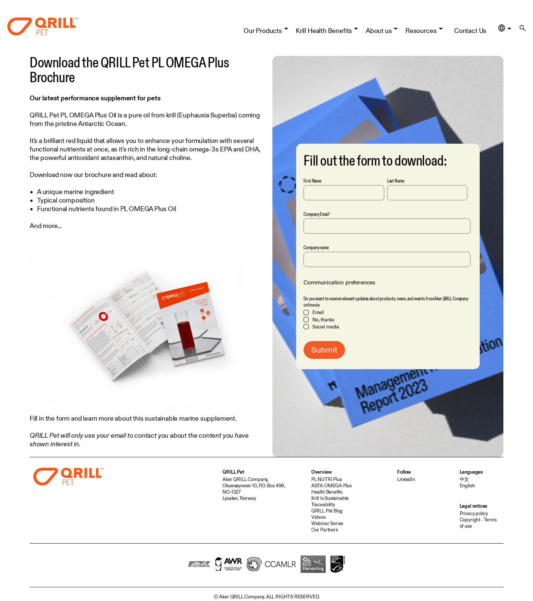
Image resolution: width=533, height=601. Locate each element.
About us (379, 28)
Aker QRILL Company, (245, 479)
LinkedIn (406, 479)
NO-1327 (231, 492)
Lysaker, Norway (239, 498)
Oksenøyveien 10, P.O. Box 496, (253, 485)
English (467, 485)
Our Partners (324, 529)
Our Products (263, 28)
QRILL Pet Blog (327, 511)
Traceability (323, 504)
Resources (420, 28)
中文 (464, 479)
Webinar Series (327, 523)
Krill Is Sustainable (330, 498)
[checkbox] (387, 319)
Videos (318, 517)
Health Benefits (326, 492)
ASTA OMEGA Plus (331, 485)
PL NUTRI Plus (326, 479)
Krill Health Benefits (324, 28)
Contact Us (470, 28)
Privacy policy (474, 513)
